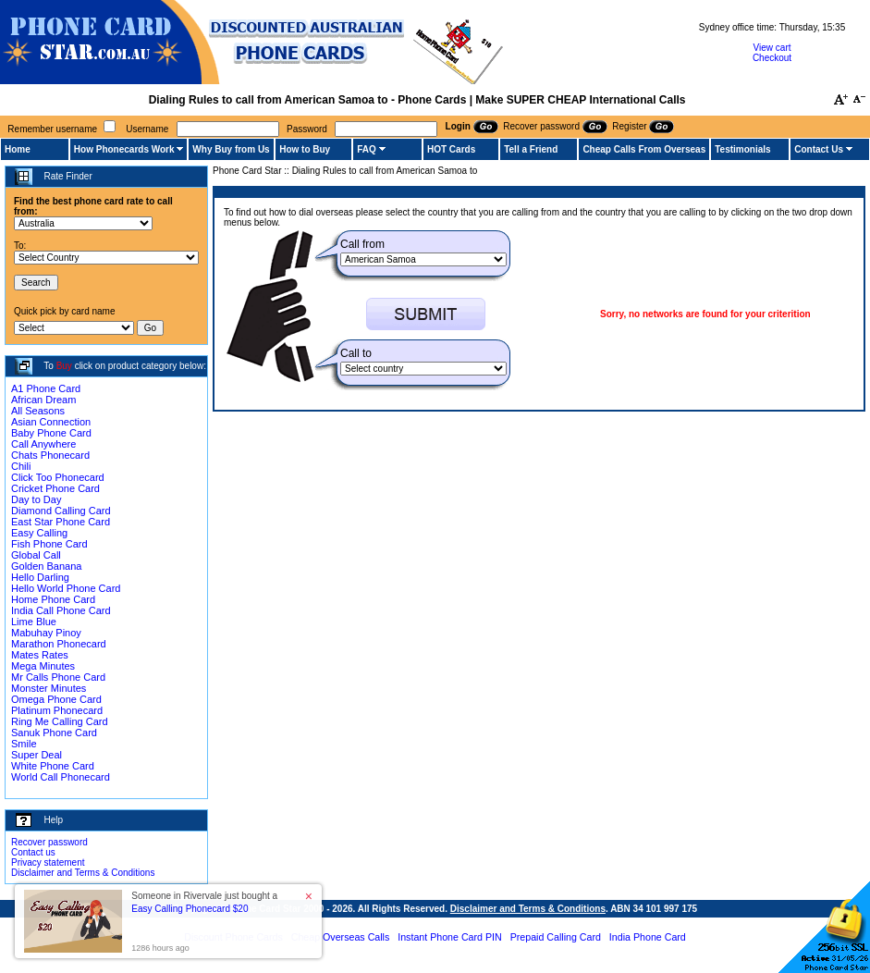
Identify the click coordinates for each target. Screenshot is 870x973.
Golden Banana (46, 566)
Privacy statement (47, 862)
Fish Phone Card (49, 543)
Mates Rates (39, 654)
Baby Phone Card (51, 432)
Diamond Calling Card (61, 510)
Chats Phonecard (50, 455)
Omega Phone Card (56, 699)
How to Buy (304, 149)
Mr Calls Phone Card (58, 677)
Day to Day (36, 499)
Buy (64, 366)
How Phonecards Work (124, 149)
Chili (21, 466)
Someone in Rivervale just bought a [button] (204, 902)
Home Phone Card (53, 599)
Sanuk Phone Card (54, 732)
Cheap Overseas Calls (340, 936)
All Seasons (38, 410)
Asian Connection (51, 421)
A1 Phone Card (45, 388)
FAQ (366, 149)
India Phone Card (647, 936)
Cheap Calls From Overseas (643, 149)
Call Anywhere (43, 444)
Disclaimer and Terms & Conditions (82, 873)
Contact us (33, 852)
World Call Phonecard (60, 776)
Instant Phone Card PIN (450, 936)
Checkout (772, 58)
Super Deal (36, 754)
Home (18, 149)
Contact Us (818, 149)
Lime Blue (33, 621)
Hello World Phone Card (65, 588)
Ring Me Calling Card (59, 721)
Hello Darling (40, 577)
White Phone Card (52, 765)
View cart (772, 48)
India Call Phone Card (61, 610)
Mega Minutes (43, 665)
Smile (24, 743)
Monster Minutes (48, 688)
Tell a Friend (531, 149)
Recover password (49, 842)
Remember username (52, 129)
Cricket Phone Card (55, 488)
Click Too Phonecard (57, 477)
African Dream (43, 399)
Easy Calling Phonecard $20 (189, 909)
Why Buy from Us (230, 149)
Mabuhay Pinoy (46, 632)
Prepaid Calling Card (555, 936)
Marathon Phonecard (58, 643)
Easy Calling (39, 532)
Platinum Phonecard (57, 710)
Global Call (36, 554)
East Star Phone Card (60, 521)
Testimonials (742, 149)
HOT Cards (451, 149)
